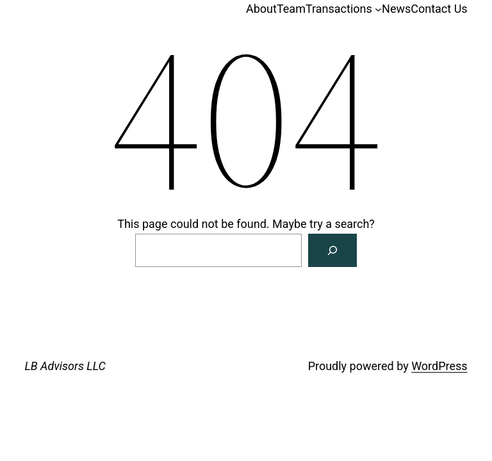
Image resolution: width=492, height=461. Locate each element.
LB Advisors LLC (65, 366)
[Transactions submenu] (378, 9)
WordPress (439, 366)
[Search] (332, 250)
